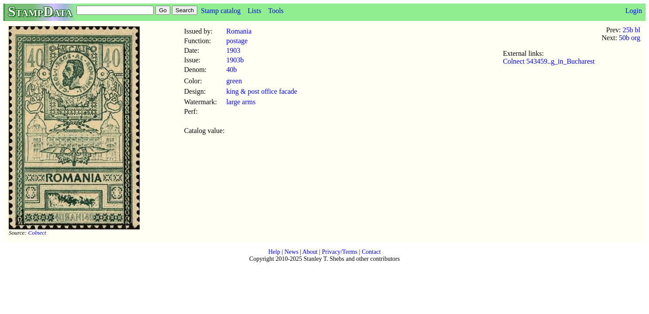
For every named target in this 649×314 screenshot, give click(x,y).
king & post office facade (262, 91)
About (310, 252)
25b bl (631, 30)
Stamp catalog (220, 10)
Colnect (37, 232)
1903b (235, 60)
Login (633, 10)
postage (237, 40)
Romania (239, 31)
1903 (233, 50)
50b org (629, 37)
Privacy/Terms (339, 252)
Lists (254, 10)
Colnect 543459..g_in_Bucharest (548, 61)
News (292, 252)
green (234, 81)
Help (274, 252)
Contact (371, 252)
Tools (275, 10)
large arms (241, 102)
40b (232, 69)
